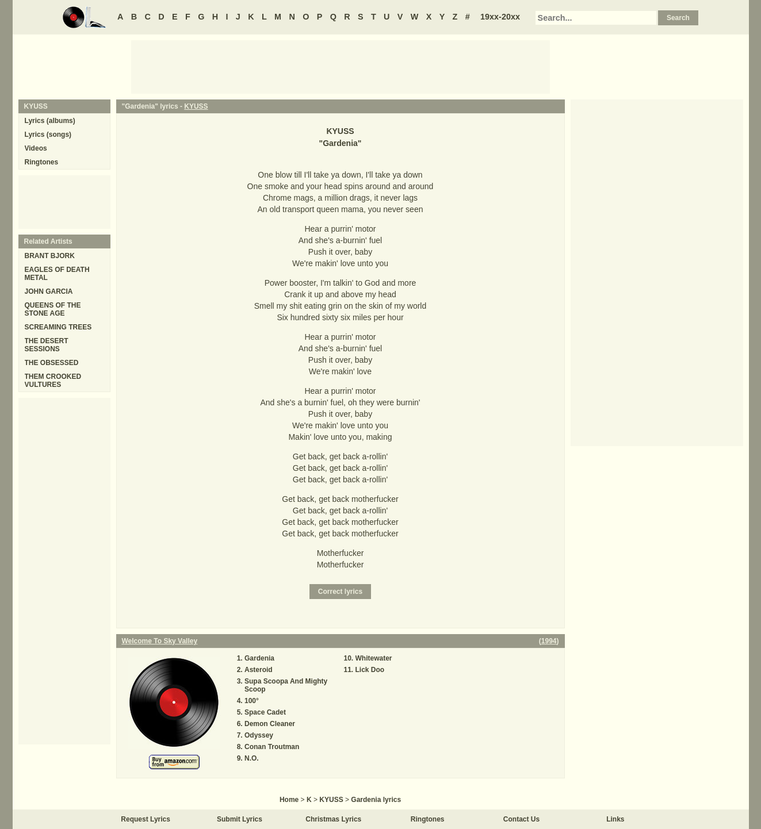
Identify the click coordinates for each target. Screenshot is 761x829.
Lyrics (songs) (48, 135)
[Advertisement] (340, 66)
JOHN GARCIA (49, 291)
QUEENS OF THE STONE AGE (53, 309)
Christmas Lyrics (333, 819)
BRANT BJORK (50, 256)
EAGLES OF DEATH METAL (57, 274)
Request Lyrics (145, 819)
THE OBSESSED (52, 363)
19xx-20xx (500, 16)
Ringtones (42, 162)
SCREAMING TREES (58, 327)
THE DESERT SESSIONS (46, 345)
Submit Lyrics (239, 819)
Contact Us (521, 819)
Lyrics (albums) (50, 121)
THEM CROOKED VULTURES (53, 381)
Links (615, 819)
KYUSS (196, 106)
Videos (36, 148)
